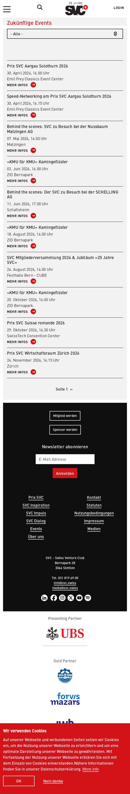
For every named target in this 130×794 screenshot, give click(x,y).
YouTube (79, 598)
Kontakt (94, 497)
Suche (38, 7)
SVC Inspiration (36, 505)
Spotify (88, 598)
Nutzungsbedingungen (94, 513)
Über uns (36, 536)
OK (18, 782)
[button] (6, 9)
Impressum (94, 520)
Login (119, 7)
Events (36, 528)
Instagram (62, 598)
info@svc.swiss (65, 582)
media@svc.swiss (65, 587)
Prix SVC (35, 497)
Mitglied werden (65, 415)
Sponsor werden (65, 429)
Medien (94, 528)
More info (90, 770)
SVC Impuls (36, 513)
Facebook (53, 598)
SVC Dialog (36, 520)
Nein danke (53, 782)
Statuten (94, 505)
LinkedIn (44, 598)
